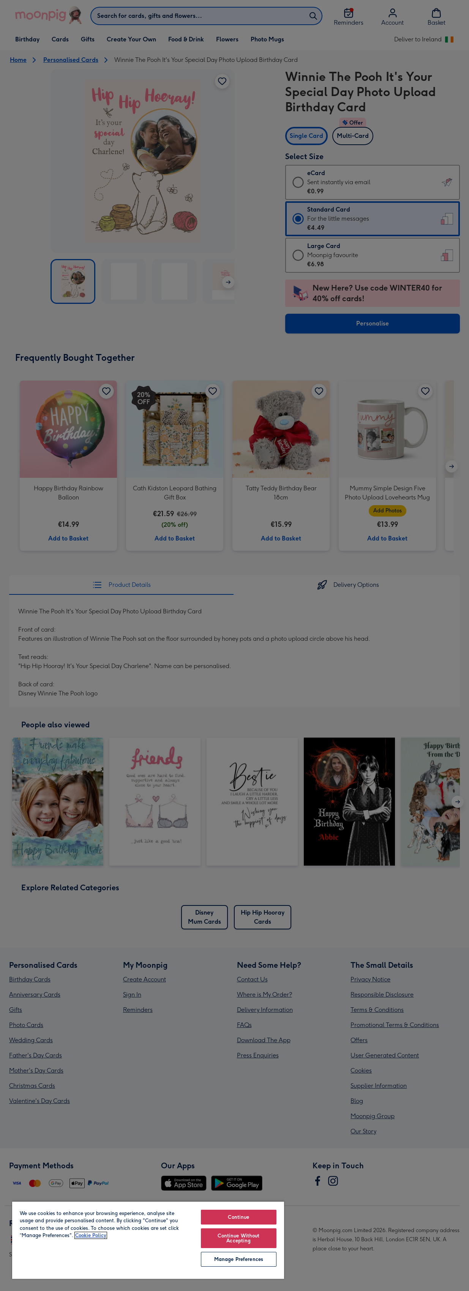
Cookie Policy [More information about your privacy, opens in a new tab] (90, 1235)
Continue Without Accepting (238, 1238)
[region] (148, 1240)
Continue (238, 1217)
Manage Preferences (238, 1259)
